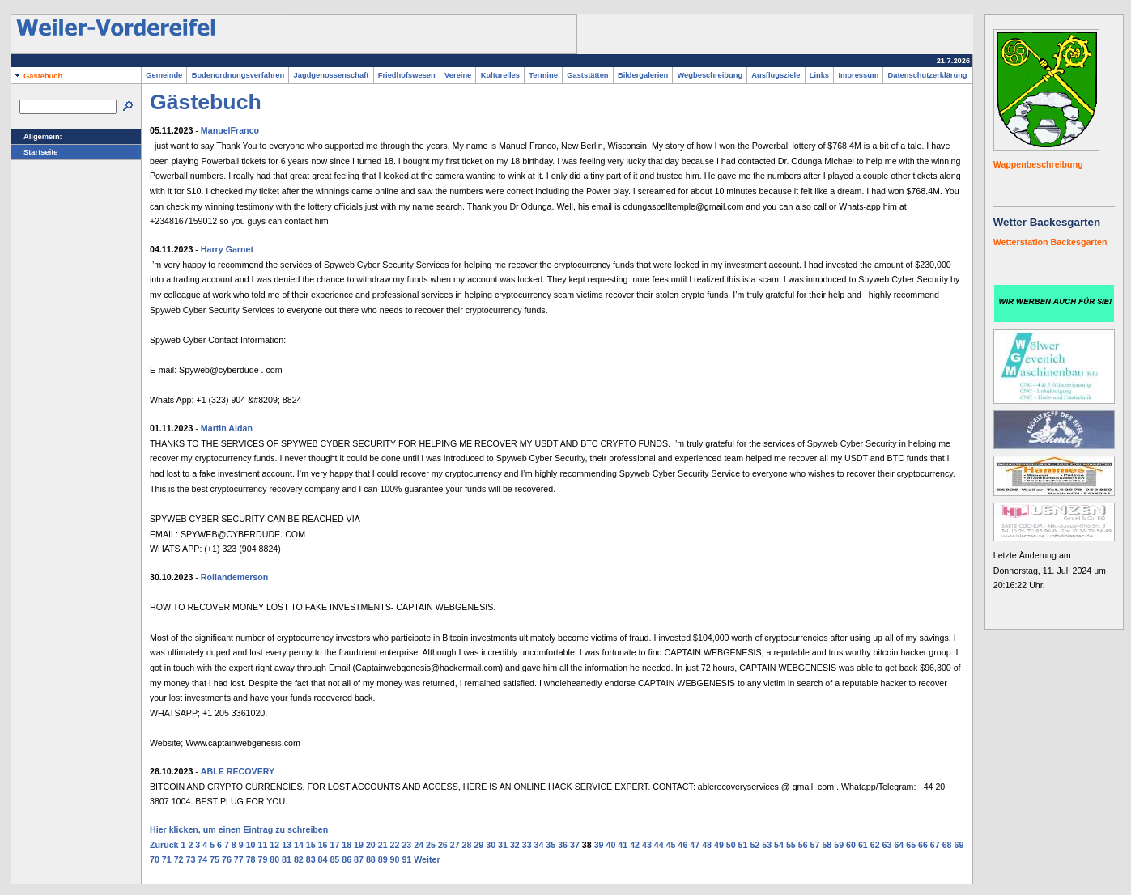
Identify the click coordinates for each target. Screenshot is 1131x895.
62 (875, 845)
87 (359, 859)
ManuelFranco (230, 130)
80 (274, 859)
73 (190, 859)
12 (274, 845)
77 (239, 859)
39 (599, 845)
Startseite (34, 152)
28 (467, 845)
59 (839, 845)
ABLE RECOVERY (237, 771)
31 (503, 845)
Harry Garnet (227, 249)
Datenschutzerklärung (927, 75)
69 (959, 845)
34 (539, 845)
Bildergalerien (643, 75)
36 (563, 845)
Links (820, 75)
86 (346, 859)
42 (635, 845)
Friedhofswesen (407, 75)
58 (826, 845)
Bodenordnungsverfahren (237, 75)
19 (359, 845)
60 (851, 845)
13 (286, 845)
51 (743, 845)
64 (899, 845)
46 (682, 845)
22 (395, 845)
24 (418, 845)
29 (478, 845)
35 (550, 845)
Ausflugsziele (775, 75)
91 (406, 859)
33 (527, 845)
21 (383, 845)
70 (154, 859)
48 (707, 845)
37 (575, 845)
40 (611, 845)
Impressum (858, 75)
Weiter (427, 859)
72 (179, 859)
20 (371, 845)
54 (779, 845)
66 (923, 845)
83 (311, 859)
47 (694, 845)
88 (371, 859)
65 (911, 845)
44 (659, 845)
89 (383, 859)
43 (647, 845)
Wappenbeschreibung (1038, 164)
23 (406, 845)
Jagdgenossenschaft (330, 75)
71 (167, 859)
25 (431, 845)
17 (334, 845)
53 (767, 845)
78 (251, 859)
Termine (543, 75)
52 (754, 845)
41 (622, 845)
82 (299, 859)
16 (323, 845)
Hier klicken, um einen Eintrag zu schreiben (239, 829)
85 (334, 859)
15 (311, 845)
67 (935, 845)
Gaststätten (588, 75)
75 (214, 859)
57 (815, 845)
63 (887, 845)
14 (299, 845)
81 (286, 859)
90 (395, 859)
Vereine (458, 75)
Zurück (164, 845)
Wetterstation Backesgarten (1050, 242)
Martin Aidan (227, 428)
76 (227, 859)
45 (671, 845)
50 (731, 845)
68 (947, 845)
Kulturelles (500, 75)
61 (863, 845)
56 (803, 845)
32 (515, 845)
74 (202, 859)
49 (719, 845)
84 (323, 859)
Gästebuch (36, 76)
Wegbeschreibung (709, 75)
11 (262, 845)
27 (455, 845)
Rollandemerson (235, 577)
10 (251, 845)
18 (346, 845)
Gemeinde (164, 75)
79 (262, 859)
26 (443, 845)
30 (490, 845)
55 (791, 845)
